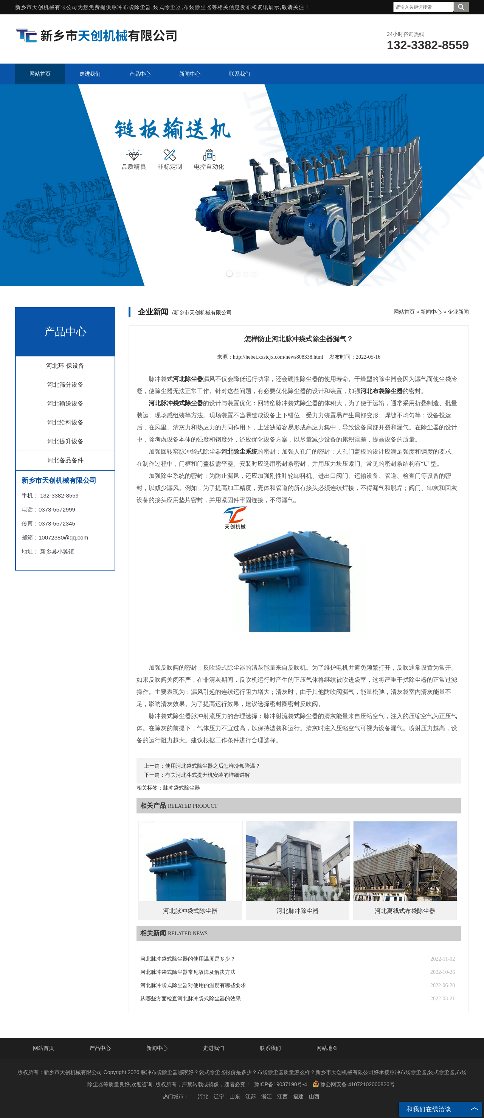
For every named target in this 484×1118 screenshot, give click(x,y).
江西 (282, 1096)
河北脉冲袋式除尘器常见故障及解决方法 (188, 972)
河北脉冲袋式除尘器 (190, 911)
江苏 (250, 1096)
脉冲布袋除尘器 (131, 7)
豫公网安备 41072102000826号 (353, 1084)
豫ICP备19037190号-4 (280, 1084)
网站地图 (327, 1048)
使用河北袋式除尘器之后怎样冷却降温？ (213, 766)
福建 (298, 1096)
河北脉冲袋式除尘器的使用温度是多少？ (188, 959)
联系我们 (270, 1048)
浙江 (266, 1096)
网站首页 (404, 312)
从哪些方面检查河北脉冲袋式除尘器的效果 (190, 998)
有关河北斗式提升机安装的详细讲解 (207, 775)
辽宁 (219, 1096)
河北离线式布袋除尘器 (405, 911)
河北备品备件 (65, 460)
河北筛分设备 (65, 384)
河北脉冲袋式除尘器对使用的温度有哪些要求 (193, 985)
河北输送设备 (65, 403)
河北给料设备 (65, 422)
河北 (203, 1096)
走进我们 (213, 1048)
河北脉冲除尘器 (297, 911)
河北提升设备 (65, 441)
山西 (314, 1096)
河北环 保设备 (65, 365)
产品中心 (100, 1048)
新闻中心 (431, 312)
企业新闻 (458, 312)
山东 (235, 1096)
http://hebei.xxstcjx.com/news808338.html (278, 357)
